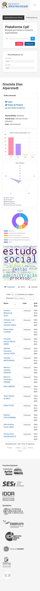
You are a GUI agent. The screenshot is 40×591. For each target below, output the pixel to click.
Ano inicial (8, 58)
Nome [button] (6, 303)
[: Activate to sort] (19, 304)
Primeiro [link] (9, 448)
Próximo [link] (30, 448)
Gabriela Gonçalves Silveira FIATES (9, 351)
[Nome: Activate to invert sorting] (10, 304)
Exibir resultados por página (20, 294)
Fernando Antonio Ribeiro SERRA (9, 341)
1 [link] (24, 448)
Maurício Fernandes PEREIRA (8, 379)
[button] (35, 5)
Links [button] (25, 303)
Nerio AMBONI (9, 386)
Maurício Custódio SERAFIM (7, 370)
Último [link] (20, 451)
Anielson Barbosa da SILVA (8, 313)
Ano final (7, 65)
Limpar (19, 44)
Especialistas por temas (13, 18)
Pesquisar (29, 44)
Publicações (27, 310)
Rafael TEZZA (9, 405)
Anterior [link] (18, 448)
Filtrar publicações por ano (15, 55)
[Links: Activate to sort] (27, 304)
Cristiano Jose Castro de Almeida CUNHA (10, 322)
